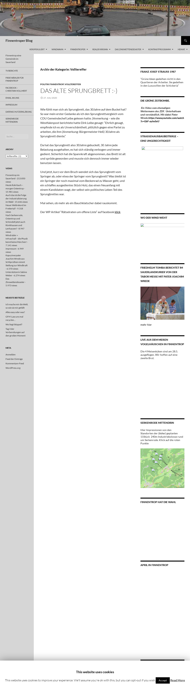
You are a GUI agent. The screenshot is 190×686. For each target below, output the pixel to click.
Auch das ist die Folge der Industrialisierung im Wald (16, 198)
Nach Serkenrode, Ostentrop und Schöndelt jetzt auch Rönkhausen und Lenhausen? (15, 222)
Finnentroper (77, 49)
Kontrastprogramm (159, 49)
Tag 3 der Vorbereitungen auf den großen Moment (15, 332)
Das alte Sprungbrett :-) (78, 90)
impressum (11, 104)
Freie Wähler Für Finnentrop (15, 79)
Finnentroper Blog (19, 40)
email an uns (12, 98)
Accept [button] (163, 680)
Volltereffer (73, 84)
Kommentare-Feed (15, 363)
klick (117, 212)
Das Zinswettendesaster (128, 49)
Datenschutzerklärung (19, 112)
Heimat (181, 49)
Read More (177, 680)
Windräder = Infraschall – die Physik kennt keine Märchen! (17, 238)
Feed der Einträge (14, 359)
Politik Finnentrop (52, 84)
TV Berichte (12, 70)
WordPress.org (13, 367)
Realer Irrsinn (100, 49)
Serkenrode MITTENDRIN (12, 120)
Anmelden (11, 354)
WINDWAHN (57, 49)
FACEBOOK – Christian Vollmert (16, 89)
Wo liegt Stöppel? (14, 324)
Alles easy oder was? (15, 312)
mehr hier (146, 324)
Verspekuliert (37, 49)
